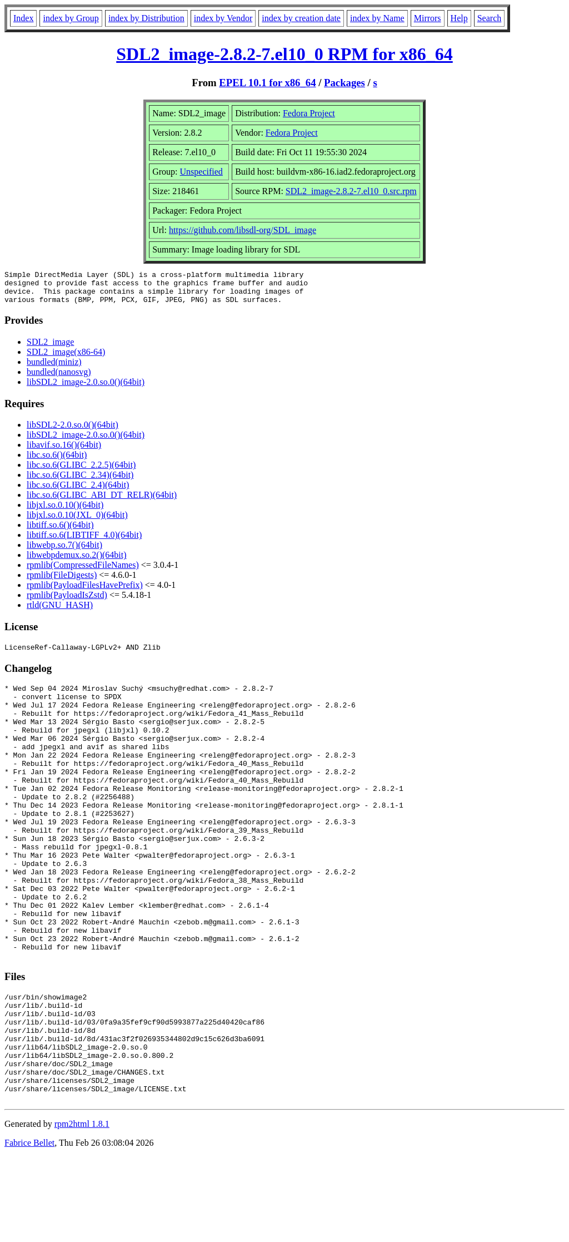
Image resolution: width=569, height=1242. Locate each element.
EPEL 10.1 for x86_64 (267, 82)
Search (489, 18)
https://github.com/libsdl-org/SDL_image (242, 230)
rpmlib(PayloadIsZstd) (67, 601)
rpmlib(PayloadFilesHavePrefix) (85, 591)
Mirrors (427, 18)
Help (459, 18)
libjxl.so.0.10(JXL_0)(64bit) (77, 521)
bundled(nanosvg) (59, 378)
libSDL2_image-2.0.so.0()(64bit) (85, 388)
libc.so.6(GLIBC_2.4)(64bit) (78, 491)
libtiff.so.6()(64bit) (60, 531)
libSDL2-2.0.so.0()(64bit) (72, 431)
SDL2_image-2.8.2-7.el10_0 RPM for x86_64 (284, 54)
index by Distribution (146, 18)
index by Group (70, 18)
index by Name (377, 18)
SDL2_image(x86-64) (66, 358)
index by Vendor (223, 18)
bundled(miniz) (54, 368)
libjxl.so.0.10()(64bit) (65, 511)
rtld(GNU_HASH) (60, 611)
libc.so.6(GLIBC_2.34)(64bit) (80, 481)
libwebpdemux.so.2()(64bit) (77, 561)
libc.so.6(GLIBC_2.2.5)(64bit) (81, 471)
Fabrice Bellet (29, 1228)
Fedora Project (309, 113)
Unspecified (201, 171)
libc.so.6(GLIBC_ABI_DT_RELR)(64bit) (102, 501)
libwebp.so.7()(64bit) (64, 551)
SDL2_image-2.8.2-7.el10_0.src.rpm (351, 191)
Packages (344, 82)
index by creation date (301, 18)
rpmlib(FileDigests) (62, 581)
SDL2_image (50, 348)
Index (23, 18)
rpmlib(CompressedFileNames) (83, 571)
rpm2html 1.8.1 (81, 1209)
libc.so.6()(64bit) (57, 461)
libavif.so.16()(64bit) (64, 451)
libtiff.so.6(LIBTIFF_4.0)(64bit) (84, 541)
